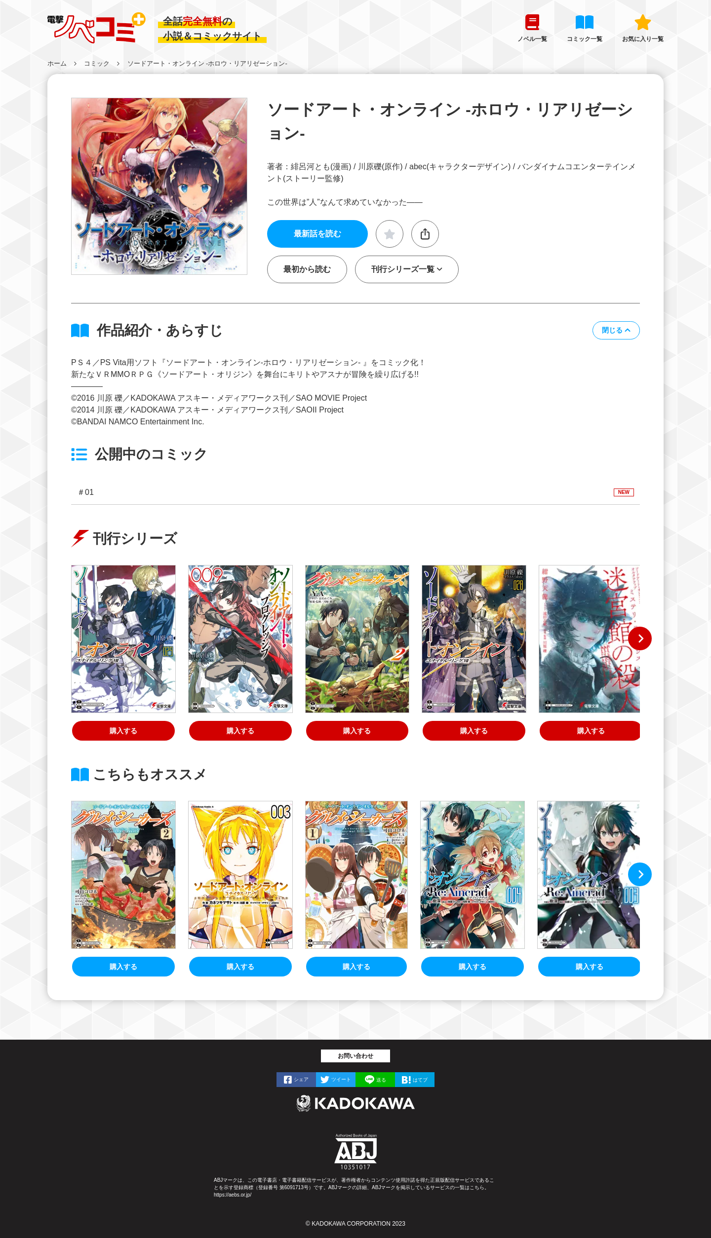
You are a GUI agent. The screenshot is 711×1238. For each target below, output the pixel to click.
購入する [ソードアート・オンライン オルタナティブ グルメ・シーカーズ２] (357, 731)
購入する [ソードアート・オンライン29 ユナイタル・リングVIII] (123, 731)
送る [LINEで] (381, 1079)
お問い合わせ (355, 1055)
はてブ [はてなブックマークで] (420, 1079)
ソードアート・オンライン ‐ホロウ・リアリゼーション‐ (207, 63)
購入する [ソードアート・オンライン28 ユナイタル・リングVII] (474, 731)
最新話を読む (317, 233)
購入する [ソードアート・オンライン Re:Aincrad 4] (472, 967)
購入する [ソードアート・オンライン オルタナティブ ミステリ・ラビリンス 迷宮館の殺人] (591, 731)
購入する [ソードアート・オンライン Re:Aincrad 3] (589, 967)
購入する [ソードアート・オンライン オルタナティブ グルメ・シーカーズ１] (356, 967)
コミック (97, 63)
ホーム (57, 63)
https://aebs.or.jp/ (232, 1195)
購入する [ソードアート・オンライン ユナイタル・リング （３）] (240, 967)
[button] (616, 330)
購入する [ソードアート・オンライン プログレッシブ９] (240, 731)
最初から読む (307, 269)
